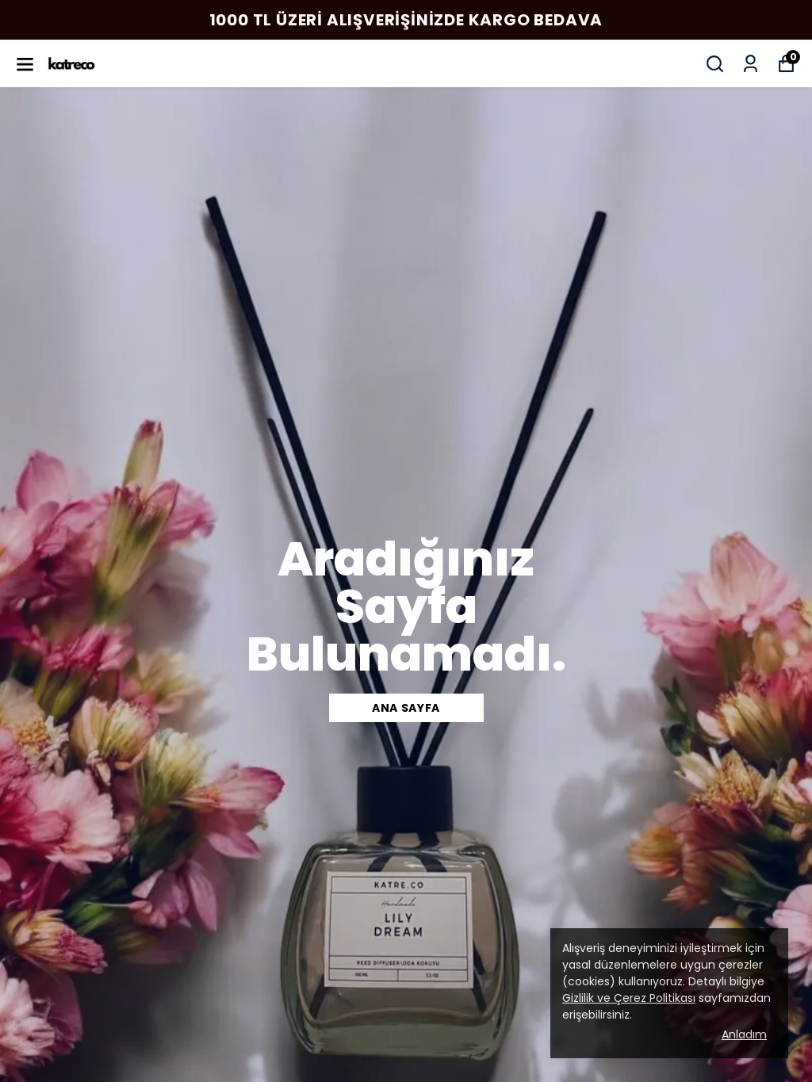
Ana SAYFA (406, 708)
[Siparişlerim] (750, 64)
